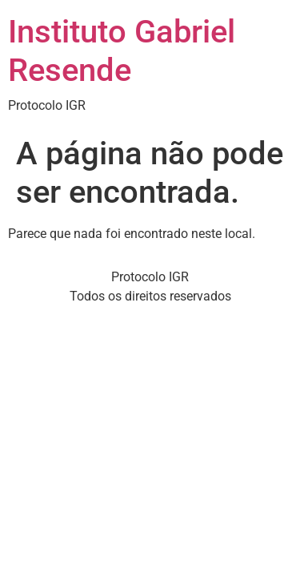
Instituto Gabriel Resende (121, 51)
